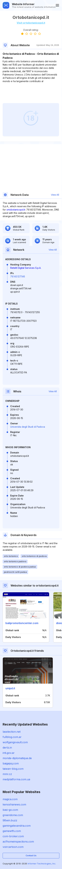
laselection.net (12, 731)
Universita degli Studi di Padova (27, 426)
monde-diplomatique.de (17, 758)
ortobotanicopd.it (15, 209)
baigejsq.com (11, 763)
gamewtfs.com (12, 831)
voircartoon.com (13, 846)
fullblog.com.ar (12, 737)
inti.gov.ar (9, 752)
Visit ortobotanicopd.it (31, 22)
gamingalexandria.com (17, 825)
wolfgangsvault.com (15, 742)
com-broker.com (13, 836)
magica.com (10, 799)
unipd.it (10, 688)
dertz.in (7, 747)
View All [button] (55, 194)
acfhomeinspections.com (18, 841)
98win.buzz (10, 820)
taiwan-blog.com (13, 768)
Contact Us (31, 855)
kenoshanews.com (14, 804)
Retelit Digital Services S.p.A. (25, 267)
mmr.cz (7, 774)
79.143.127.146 (17, 276)
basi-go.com (10, 809)
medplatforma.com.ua (16, 779)
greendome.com (13, 815)
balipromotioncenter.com (21, 623)
